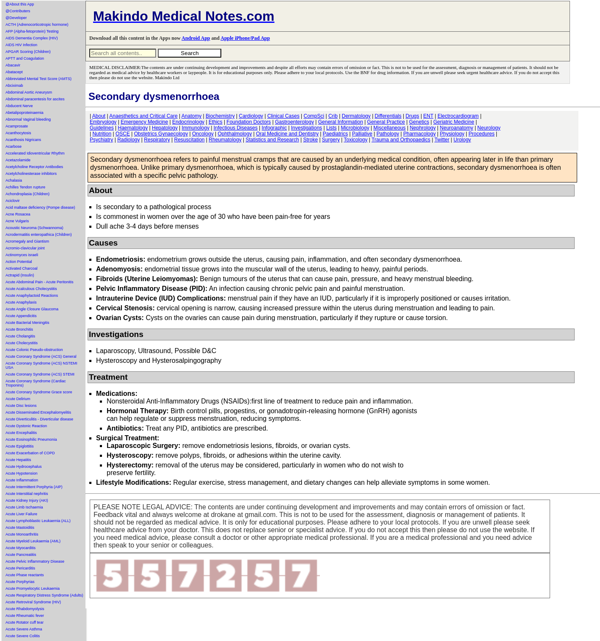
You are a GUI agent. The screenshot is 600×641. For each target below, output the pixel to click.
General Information (340, 122)
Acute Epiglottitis (20, 446)
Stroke (310, 140)
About (98, 116)
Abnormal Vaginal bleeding (28, 119)
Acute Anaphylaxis (21, 302)
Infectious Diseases (236, 128)
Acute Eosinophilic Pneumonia (31, 439)
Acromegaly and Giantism (27, 241)
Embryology (103, 122)
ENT (428, 116)
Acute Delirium (18, 399)
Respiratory (157, 140)
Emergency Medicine (144, 122)
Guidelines (102, 128)
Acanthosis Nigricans (23, 140)
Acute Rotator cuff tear (25, 622)
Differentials (388, 116)
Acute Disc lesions (21, 405)
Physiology (452, 134)
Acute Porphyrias (20, 582)
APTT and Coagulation (25, 58)
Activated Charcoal (22, 268)
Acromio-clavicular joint (25, 248)
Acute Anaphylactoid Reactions (32, 295)
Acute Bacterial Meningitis (28, 322)
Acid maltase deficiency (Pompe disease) (40, 207)
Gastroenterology (294, 122)
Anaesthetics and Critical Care (143, 116)
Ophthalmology (234, 134)
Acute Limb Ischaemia (24, 507)
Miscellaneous (390, 128)
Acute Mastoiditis (20, 527)
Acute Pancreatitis (21, 555)
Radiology (128, 140)
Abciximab (14, 85)
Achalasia (14, 180)
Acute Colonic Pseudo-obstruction (34, 350)
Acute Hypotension (22, 473)
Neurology (489, 128)
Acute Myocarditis (21, 548)
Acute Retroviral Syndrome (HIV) (33, 602)
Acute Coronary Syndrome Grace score (39, 392)
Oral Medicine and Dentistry (287, 134)
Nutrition (101, 134)
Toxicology (355, 140)
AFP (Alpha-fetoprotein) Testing (32, 31)
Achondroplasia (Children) (28, 194)
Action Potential (19, 262)
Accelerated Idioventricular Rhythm (35, 153)
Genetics (419, 122)
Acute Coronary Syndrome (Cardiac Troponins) (36, 383)
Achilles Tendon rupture (25, 187)
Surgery (331, 140)
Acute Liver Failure (21, 514)
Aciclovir (13, 201)
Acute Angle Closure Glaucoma (32, 309)
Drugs (412, 116)
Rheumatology (225, 140)
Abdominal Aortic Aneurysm (29, 92)
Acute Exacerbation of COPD (30, 453)
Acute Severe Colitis (23, 636)
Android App (196, 38)
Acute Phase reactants (25, 575)
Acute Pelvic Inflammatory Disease (35, 561)
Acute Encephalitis (21, 433)
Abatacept (14, 72)
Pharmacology (419, 134)
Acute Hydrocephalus (24, 466)
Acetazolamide (18, 160)
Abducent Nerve (19, 106)
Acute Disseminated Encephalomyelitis (38, 412)
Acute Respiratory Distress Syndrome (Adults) (44, 595)
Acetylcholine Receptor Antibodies (34, 167)
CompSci (313, 116)
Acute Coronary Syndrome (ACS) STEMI (40, 374)
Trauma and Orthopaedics (401, 140)
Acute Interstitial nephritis (27, 494)
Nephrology (422, 128)
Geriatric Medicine (453, 122)
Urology (462, 140)
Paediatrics (335, 134)
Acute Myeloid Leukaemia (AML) (33, 541)
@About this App (20, 4)
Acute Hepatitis (18, 460)
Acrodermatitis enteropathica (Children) (39, 234)
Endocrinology (188, 122)
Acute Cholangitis (20, 336)
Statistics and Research (272, 140)
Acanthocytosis (18, 133)
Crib (333, 116)
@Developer (16, 18)
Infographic (274, 128)
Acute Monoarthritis (22, 534)
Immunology (195, 128)
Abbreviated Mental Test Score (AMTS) (39, 79)
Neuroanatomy (456, 128)
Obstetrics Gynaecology (161, 134)
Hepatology (165, 128)
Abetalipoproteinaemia (25, 113)
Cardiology (251, 116)
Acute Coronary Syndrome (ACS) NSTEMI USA (41, 365)
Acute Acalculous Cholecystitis (31, 289)
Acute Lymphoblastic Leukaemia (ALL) (38, 521)
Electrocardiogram (458, 116)
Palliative (362, 134)
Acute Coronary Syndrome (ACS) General (41, 356)
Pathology (388, 134)
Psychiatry (101, 140)
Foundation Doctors (248, 122)
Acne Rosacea (18, 214)
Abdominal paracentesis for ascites (35, 99)
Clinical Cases (283, 116)
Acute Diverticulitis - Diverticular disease (39, 419)
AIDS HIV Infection (21, 45)
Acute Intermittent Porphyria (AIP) (34, 487)
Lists (331, 128)
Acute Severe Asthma (24, 629)
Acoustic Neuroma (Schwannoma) (34, 228)
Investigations (306, 128)
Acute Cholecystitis (22, 343)
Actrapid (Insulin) (20, 275)
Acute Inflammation (22, 480)
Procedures (481, 134)
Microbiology (355, 128)
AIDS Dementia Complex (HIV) (32, 38)
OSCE (123, 134)
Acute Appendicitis (21, 316)
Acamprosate (17, 126)
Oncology (203, 134)
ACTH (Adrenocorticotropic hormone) (37, 24)
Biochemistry (220, 116)
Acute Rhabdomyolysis (25, 609)
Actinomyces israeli (22, 255)
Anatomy (191, 116)
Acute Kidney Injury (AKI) (27, 500)
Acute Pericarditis (20, 568)
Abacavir (13, 65)
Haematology (133, 128)
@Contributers (18, 11)
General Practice (386, 122)
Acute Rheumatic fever (25, 615)
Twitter (442, 140)
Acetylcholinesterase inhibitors (31, 173)
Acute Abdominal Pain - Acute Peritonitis (40, 282)
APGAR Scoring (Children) (28, 52)
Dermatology (356, 116)
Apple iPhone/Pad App (245, 38)
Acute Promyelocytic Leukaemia (33, 588)
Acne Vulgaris (17, 221)
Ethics (216, 122)
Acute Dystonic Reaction (26, 426)
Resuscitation (189, 140)
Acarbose (14, 146)
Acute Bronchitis (19, 329)
